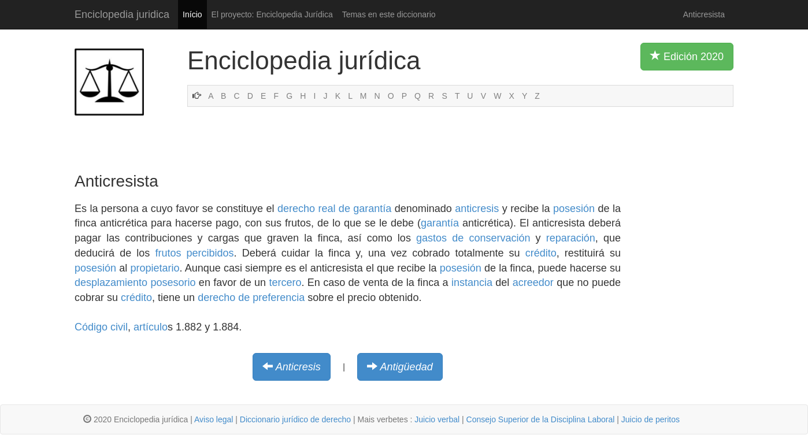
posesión (574, 208)
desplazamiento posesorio (135, 282)
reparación (570, 238)
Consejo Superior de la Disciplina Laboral (540, 419)
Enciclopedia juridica (122, 14)
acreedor (533, 282)
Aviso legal (213, 419)
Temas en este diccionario (389, 14)
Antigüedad (406, 367)
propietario (154, 268)
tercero (285, 282)
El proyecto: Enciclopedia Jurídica (272, 14)
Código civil (101, 327)
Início (192, 14)
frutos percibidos (194, 253)
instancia (471, 282)
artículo (151, 327)
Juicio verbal (436, 419)
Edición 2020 (687, 56)
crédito (541, 253)
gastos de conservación (473, 238)
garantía (440, 223)
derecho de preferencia (251, 297)
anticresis (477, 208)
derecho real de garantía (334, 208)
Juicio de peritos (650, 419)
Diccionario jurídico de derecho (295, 419)
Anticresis (298, 367)
